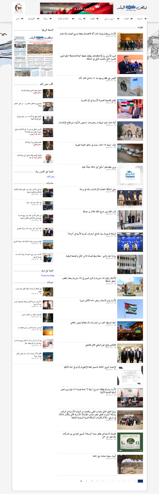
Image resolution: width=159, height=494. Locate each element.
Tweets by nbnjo (48, 275)
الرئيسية (139, 19)
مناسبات (49, 183)
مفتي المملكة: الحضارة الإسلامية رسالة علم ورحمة (98, 189)
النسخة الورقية (47, 30)
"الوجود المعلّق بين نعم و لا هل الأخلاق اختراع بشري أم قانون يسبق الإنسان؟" (28, 131)
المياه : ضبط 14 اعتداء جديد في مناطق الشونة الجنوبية (95, 145)
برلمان (80, 19)
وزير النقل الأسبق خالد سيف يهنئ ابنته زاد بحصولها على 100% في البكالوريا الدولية (29, 217)
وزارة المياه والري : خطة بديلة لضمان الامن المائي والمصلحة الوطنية (91, 256)
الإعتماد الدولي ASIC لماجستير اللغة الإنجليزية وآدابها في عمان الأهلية (90, 367)
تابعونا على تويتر (47, 271)
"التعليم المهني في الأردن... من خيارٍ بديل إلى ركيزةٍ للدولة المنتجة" (29, 118)
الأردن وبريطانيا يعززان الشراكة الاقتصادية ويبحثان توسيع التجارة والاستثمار (88, 34)
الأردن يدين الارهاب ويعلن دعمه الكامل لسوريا (98, 301)
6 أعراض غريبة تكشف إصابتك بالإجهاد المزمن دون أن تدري (27, 303)
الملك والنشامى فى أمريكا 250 (33, 142)
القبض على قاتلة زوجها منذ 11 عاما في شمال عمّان (97, 78)
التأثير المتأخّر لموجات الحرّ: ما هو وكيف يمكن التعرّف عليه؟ (28, 355)
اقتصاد (92, 19)
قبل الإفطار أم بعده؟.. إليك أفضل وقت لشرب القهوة (28, 290)
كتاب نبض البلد (46, 84)
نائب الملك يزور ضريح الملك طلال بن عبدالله (99, 212)
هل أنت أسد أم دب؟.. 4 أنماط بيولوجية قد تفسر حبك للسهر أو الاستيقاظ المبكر (27, 342)
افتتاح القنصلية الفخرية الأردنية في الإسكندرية (98, 101)
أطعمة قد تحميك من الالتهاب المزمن (31, 314)
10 (92, 481)
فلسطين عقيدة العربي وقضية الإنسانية (31, 90)
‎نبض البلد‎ (51, 176)
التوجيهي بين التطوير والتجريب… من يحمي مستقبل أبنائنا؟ (27, 105)
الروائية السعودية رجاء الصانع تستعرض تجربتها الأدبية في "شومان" (92, 234)
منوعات (50, 282)
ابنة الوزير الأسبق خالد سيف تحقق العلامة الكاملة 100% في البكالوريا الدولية (27, 191)
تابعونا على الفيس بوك (44, 171)
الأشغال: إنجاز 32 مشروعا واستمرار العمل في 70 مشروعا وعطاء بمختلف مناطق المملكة (89, 279)
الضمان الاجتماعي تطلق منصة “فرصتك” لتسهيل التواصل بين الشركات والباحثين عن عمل (89, 435)
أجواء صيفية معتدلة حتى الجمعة (104, 456)
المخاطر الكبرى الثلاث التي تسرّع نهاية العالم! (29, 155)
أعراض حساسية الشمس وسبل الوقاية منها (29, 327)
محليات (126, 19)
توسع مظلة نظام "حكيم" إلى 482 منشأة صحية (99, 167)
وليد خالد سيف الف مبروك (33, 202)
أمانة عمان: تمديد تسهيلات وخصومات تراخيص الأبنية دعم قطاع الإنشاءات (87, 123)
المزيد (18, 19)
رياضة (46, 19)
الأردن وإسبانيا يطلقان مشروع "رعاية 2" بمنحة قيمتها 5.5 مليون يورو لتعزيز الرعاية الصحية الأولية (88, 390)
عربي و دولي (109, 19)
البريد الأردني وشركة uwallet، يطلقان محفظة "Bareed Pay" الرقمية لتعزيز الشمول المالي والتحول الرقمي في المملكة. (88, 57)
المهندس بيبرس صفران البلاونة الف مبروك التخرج (27, 241)
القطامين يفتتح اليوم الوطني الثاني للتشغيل (100, 345)
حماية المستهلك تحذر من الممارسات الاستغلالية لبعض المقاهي (93, 323)
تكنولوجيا (31, 19)
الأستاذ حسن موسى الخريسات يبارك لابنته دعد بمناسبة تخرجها (28, 256)
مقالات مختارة (63, 19)
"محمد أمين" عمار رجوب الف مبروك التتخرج (29, 228)
